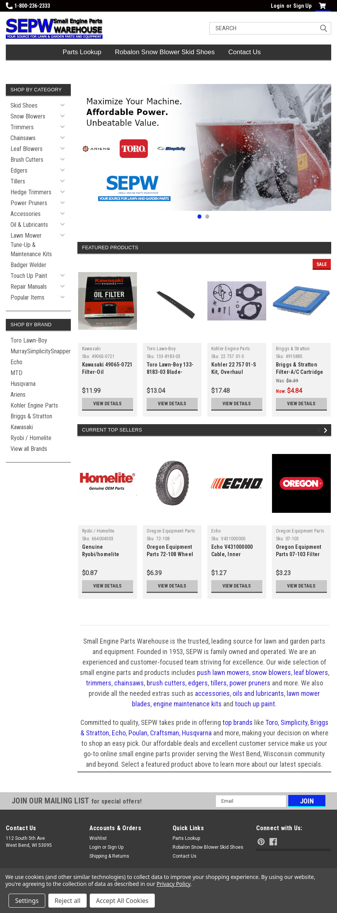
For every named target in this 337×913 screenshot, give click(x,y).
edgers (198, 683)
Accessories (25, 214)
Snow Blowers (27, 116)
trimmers (98, 683)
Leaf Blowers (26, 148)
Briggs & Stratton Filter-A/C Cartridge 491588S (299, 371)
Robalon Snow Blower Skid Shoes (165, 52)
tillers (218, 683)
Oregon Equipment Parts (171, 531)
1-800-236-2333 (28, 5)
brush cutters (166, 683)
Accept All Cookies (122, 900)
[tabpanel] (204, 147)
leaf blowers (311, 672)
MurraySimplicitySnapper (40, 351)
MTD (16, 373)
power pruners (249, 683)
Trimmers (22, 127)
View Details (107, 403)
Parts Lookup (82, 52)
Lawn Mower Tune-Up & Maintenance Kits (31, 245)
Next (327, 430)
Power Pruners (28, 203)
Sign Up (302, 6)
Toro (271, 722)
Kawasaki (21, 427)
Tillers (17, 181)
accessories (212, 693)
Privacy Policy (173, 883)
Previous (320, 430)
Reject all (67, 900)
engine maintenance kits (187, 704)
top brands (237, 722)
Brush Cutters (26, 159)
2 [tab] (207, 216)
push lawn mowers (223, 672)
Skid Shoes (24, 105)
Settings (27, 900)
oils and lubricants (258, 693)
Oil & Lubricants (29, 224)
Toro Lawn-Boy (28, 340)
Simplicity (294, 722)
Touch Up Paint (28, 275)
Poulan (137, 733)
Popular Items (27, 297)
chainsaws (129, 683)
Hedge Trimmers (30, 192)
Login (277, 6)
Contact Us (244, 52)
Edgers (18, 170)
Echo (16, 362)
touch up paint (255, 704)
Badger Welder (28, 265)
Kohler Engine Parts (34, 405)
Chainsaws (23, 138)
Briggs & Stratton (31, 416)
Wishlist (98, 838)
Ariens (18, 394)
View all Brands (28, 448)
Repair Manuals (28, 286)
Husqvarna (23, 383)
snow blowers (271, 672)
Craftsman (164, 733)
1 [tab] (199, 216)
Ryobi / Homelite (30, 438)
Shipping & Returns (109, 856)
